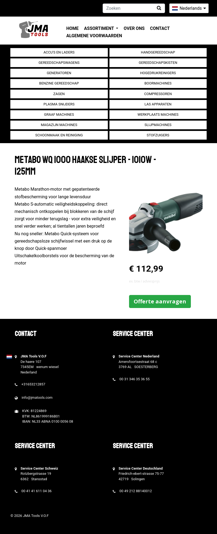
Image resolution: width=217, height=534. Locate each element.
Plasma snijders (59, 104)
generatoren (59, 73)
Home (72, 28)
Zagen (59, 94)
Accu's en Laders (59, 52)
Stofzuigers (158, 135)
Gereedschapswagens (59, 63)
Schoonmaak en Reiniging (59, 135)
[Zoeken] (134, 8)
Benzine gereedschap (59, 83)
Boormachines (158, 83)
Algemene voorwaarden (94, 35)
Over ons (134, 28)
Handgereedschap (158, 52)
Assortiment (99, 28)
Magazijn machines (59, 125)
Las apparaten (158, 104)
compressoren (158, 94)
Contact (160, 28)
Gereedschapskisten (158, 63)
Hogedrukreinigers (158, 73)
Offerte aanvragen (160, 301)
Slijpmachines (158, 125)
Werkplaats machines (158, 114)
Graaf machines (59, 114)
